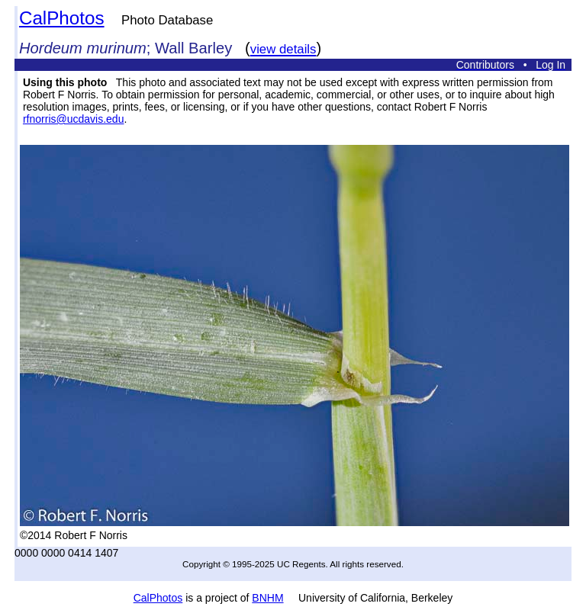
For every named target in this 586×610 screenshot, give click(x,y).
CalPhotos (62, 18)
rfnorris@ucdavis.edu (73, 119)
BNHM (267, 598)
